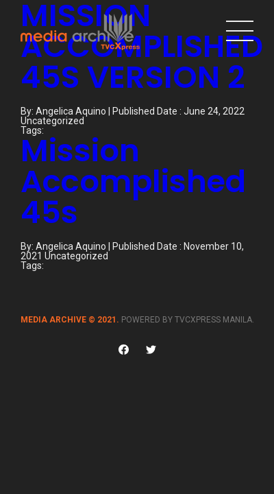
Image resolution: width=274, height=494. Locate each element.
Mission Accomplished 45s (133, 181)
